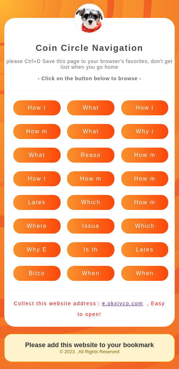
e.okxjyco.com (122, 303)
